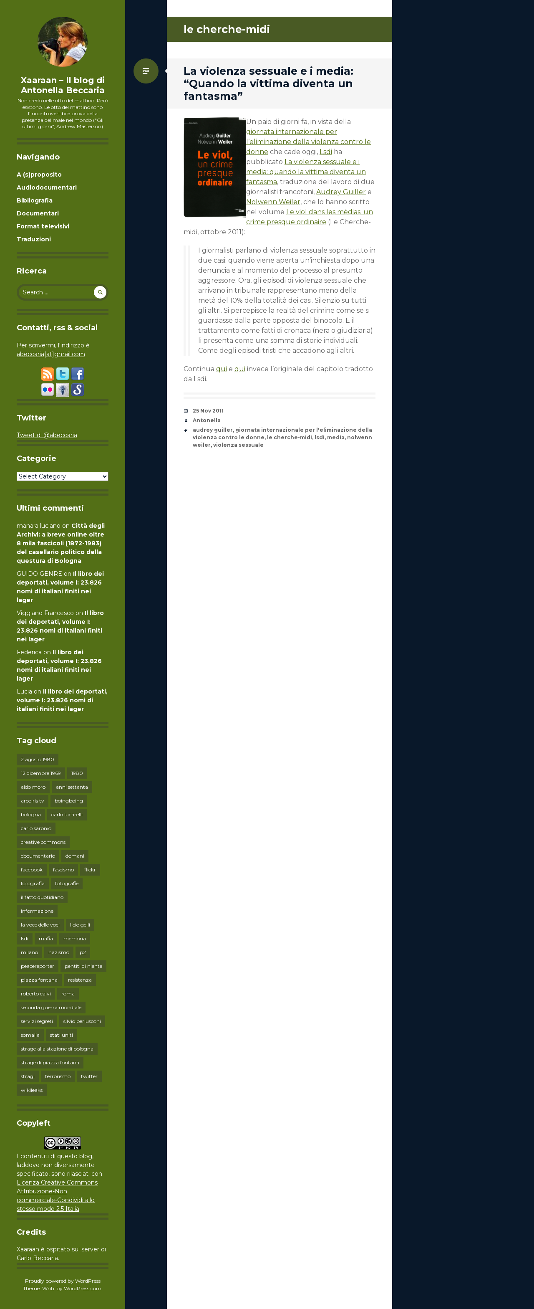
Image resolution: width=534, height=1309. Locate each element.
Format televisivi (43, 226)
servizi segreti (37, 1021)
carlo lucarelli (67, 814)
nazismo (58, 952)
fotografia (33, 883)
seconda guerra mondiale (51, 1007)
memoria (74, 938)
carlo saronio (36, 828)
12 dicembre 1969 (41, 773)
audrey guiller (213, 430)
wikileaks (32, 1090)
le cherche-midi (289, 437)
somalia (30, 1035)
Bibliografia (35, 200)
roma (68, 993)
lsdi (24, 938)
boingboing (69, 801)
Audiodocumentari (47, 187)
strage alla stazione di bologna (57, 1049)
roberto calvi (36, 993)
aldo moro (33, 787)
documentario (38, 856)
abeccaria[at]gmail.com (51, 354)
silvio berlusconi (82, 1021)
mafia (46, 938)
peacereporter (37, 966)
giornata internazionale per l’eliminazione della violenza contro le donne (308, 142)
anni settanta (72, 787)
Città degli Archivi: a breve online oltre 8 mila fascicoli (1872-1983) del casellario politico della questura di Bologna (61, 543)
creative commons (43, 842)
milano (29, 952)
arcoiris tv (32, 801)
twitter (89, 1076)
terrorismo (58, 1076)
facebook (32, 869)
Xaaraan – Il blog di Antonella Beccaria (63, 85)
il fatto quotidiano (42, 897)
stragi (28, 1076)
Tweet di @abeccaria (47, 435)
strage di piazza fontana (50, 1062)
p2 (83, 952)
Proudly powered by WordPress (63, 1281)
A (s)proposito (39, 174)
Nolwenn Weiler (273, 202)
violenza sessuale (238, 445)
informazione (37, 911)
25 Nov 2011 (208, 411)
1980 (77, 773)
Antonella (207, 420)
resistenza (80, 980)
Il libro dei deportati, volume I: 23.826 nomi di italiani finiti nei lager (62, 700)
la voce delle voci (40, 925)
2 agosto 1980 (37, 759)
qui (221, 369)
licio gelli (80, 925)
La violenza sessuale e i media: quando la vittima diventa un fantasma (306, 172)
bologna (31, 814)
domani (74, 856)
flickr (90, 869)
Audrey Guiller (341, 192)
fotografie (66, 883)
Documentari (38, 213)
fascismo (63, 869)
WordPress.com (82, 1288)
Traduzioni (34, 239)
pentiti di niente (83, 966)
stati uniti (61, 1035)
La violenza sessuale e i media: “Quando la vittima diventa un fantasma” (268, 83)
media (336, 437)
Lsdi (326, 152)
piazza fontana (39, 980)
